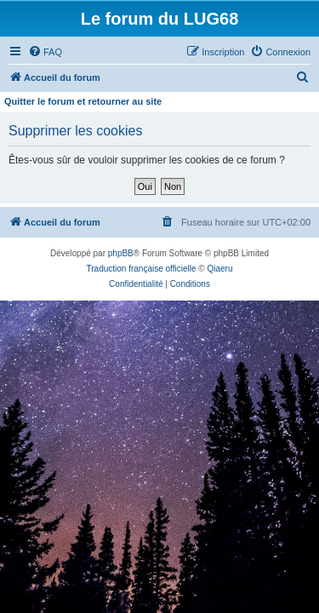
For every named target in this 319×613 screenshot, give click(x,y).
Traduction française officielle (142, 268)
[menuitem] (45, 52)
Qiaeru (219, 268)
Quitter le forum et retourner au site (83, 101)
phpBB (121, 253)
